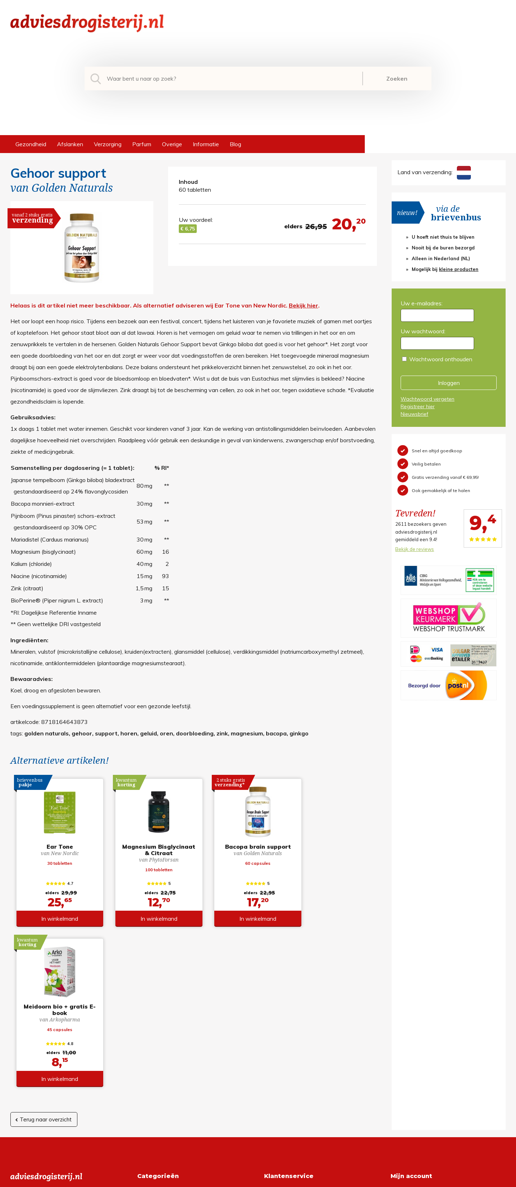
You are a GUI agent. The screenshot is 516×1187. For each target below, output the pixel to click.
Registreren (405, 1036)
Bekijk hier (303, 305)
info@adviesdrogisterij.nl (41, 1036)
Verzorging (107, 144)
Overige (172, 144)
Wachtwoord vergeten (427, 399)
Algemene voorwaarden (295, 1036)
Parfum (141, 144)
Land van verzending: (433, 172)
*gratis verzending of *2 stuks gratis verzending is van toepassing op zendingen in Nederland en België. (258, 1179)
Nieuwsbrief (414, 414)
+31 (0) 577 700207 (37, 1047)
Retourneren (280, 1047)
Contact (274, 1070)
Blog (235, 144)
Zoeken (396, 78)
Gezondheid (30, 144)
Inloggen (449, 382)
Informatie (206, 144)
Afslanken (70, 144)
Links (270, 1082)
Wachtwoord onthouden (440, 359)
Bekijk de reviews (414, 549)
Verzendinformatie (287, 1059)
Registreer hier (418, 406)
